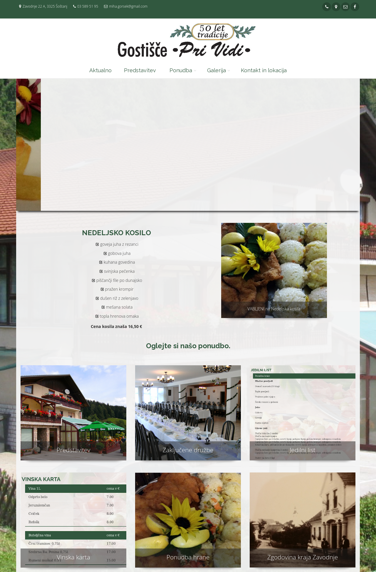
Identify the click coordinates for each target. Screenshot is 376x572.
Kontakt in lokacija (264, 70)
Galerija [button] (216, 70)
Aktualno (100, 70)
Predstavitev (140, 70)
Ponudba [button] (180, 70)
